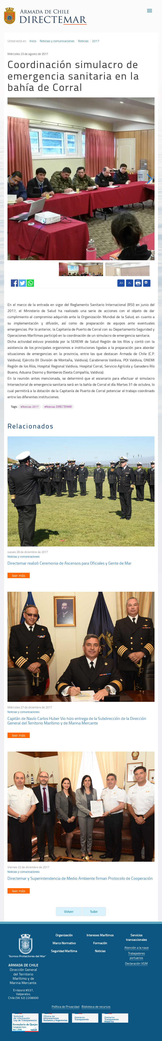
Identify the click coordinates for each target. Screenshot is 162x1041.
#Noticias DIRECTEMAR (58, 407)
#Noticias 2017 (30, 407)
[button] (149, 179)
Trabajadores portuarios (136, 955)
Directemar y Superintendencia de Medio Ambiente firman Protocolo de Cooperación (80, 878)
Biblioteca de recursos (96, 1006)
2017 (95, 41)
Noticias (83, 41)
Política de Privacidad (65, 1006)
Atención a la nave (136, 947)
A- (129, 283)
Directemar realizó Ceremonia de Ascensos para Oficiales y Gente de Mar (69, 563)
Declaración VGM (136, 963)
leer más (18, 575)
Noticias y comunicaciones (57, 41)
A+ (121, 283)
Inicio (32, 41)
